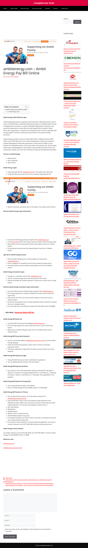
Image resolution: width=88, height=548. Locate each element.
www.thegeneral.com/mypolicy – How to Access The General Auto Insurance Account (29, 485)
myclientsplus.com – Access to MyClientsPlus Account (72, 335)
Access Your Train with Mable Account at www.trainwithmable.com (72, 197)
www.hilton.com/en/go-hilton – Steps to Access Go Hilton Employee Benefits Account (29, 483)
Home (5, 8)
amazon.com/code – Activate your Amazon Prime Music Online (71, 124)
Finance (55, 8)
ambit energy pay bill (45, 480)
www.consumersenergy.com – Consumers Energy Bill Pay (72, 161)
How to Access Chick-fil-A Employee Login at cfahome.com (72, 51)
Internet (47, 8)
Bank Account (25, 8)
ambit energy (9, 480)
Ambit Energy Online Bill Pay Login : (17, 109)
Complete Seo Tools (44, 3)
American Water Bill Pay (24, 312)
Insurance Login (37, 8)
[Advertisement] (30, 27)
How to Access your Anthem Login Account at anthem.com (72, 318)
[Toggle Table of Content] (26, 107)
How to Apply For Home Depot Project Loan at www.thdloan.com (71, 352)
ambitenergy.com (28, 172)
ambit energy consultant (20, 480)
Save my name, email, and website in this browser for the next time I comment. (28, 530)
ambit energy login (33, 480)
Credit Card (64, 8)
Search (66, 19)
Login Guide (13, 8)
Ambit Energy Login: (14, 111)
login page (15, 242)
